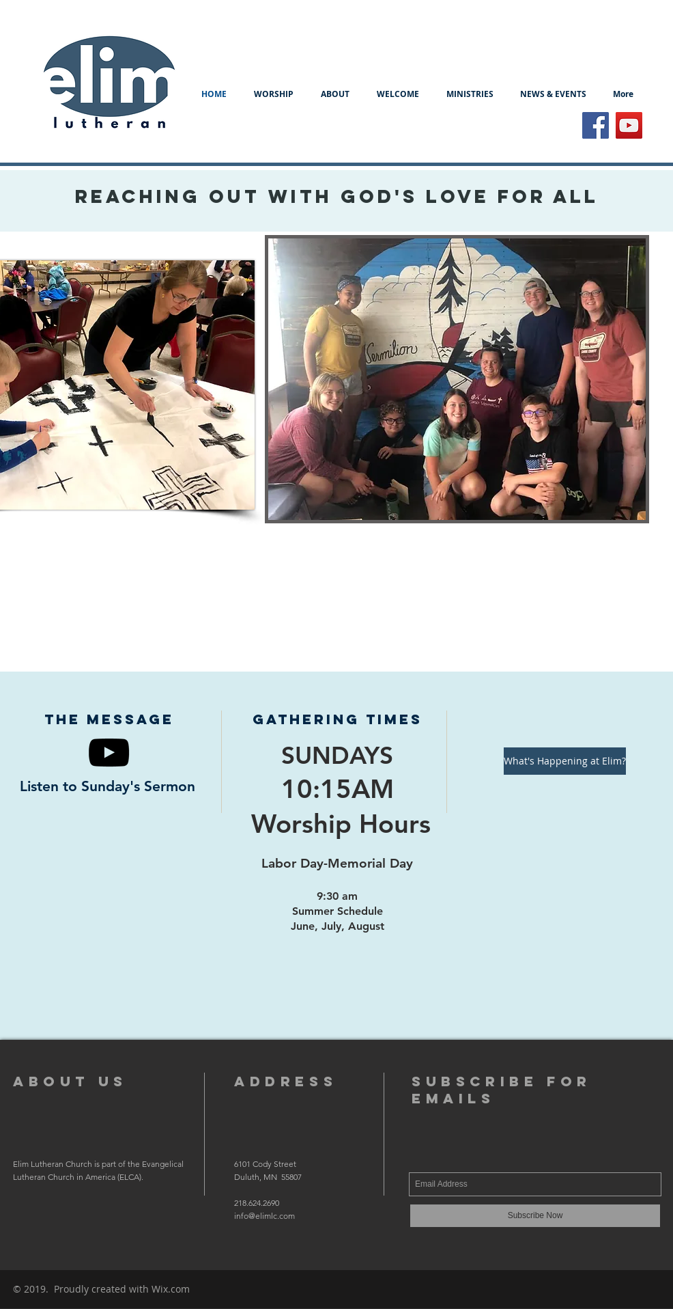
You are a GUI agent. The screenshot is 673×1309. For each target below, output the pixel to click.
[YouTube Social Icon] (629, 125)
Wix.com (171, 1288)
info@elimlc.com (264, 1216)
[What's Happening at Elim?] (565, 761)
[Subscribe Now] (535, 1215)
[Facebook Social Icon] (595, 125)
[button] (335, 94)
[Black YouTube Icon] (109, 752)
